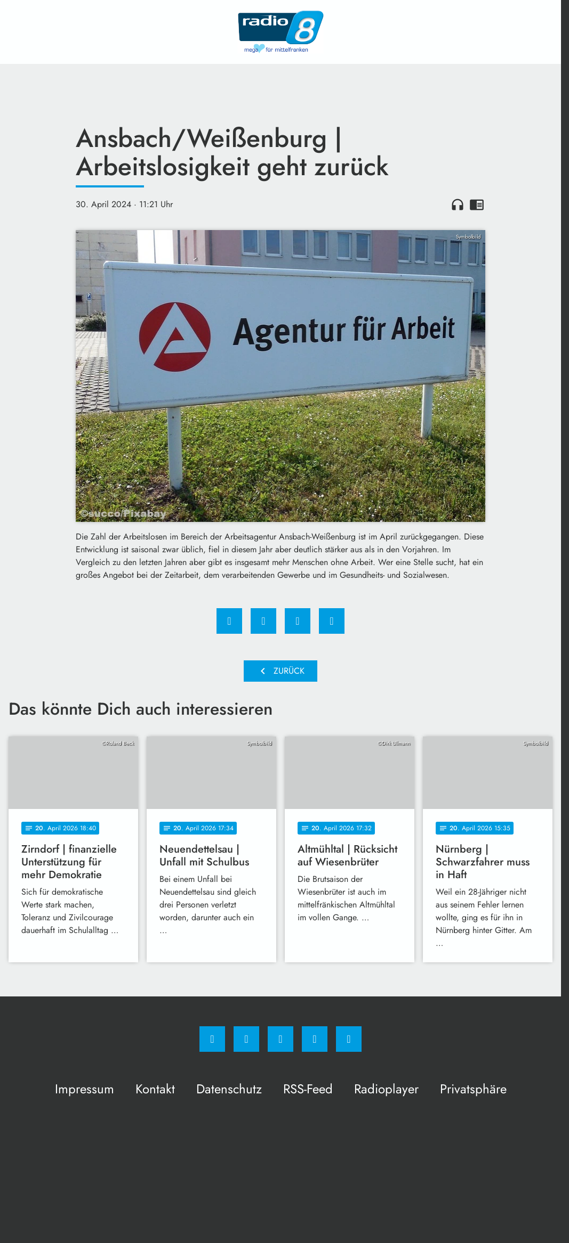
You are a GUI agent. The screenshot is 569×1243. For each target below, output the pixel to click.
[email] (349, 1039)
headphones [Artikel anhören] (457, 204)
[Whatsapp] (280, 1039)
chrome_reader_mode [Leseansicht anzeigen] (476, 204)
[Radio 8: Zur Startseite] (280, 32)
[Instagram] (246, 1039)
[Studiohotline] (314, 1039)
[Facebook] (212, 1039)
